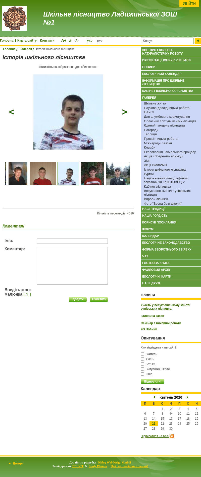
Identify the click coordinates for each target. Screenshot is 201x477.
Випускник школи (155, 369)
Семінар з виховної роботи (161, 323)
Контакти (47, 40)
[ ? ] (27, 294)
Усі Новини (149, 329)
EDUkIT (78, 466)
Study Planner (98, 466)
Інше (146, 374)
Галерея (26, 49)
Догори (16, 463)
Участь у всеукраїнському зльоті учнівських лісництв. (165, 306)
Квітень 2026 (171, 397)
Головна (6, 40)
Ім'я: (9, 240)
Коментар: (15, 249)
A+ (63, 40)
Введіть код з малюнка (18, 292)
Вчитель (149, 354)
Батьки (148, 364)
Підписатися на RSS (155, 436)
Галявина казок (152, 316)
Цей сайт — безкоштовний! (129, 466)
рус (100, 40)
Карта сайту (27, 40)
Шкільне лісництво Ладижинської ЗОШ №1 (110, 18)
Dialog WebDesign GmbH (114, 462)
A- (77, 40)
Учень (147, 359)
